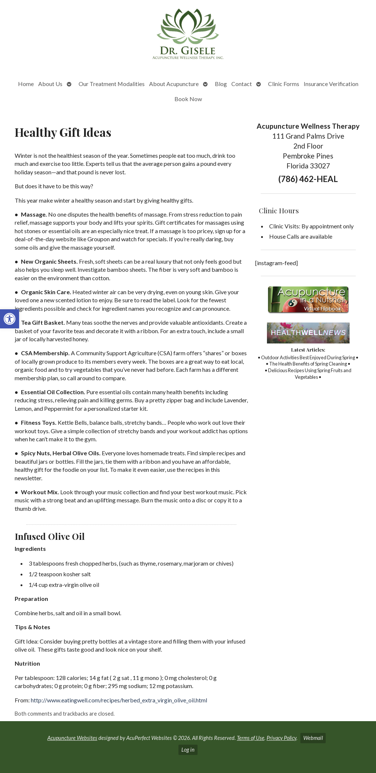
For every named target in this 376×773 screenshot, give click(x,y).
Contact (241, 83)
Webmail (313, 738)
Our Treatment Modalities (112, 83)
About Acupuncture (174, 83)
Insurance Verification (331, 83)
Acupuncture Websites (72, 738)
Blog (221, 83)
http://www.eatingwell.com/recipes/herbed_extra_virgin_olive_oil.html (119, 700)
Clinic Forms (283, 83)
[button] (9, 318)
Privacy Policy (281, 738)
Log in (188, 750)
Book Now (188, 98)
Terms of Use (250, 738)
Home (26, 83)
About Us (50, 83)
